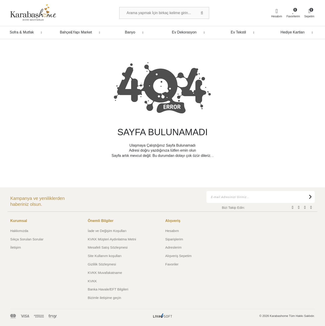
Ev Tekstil (244, 32)
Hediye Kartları (298, 32)
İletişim (15, 247)
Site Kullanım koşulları (105, 256)
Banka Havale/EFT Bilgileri (108, 289)
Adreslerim (173, 247)
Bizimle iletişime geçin (104, 298)
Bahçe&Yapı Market (81, 32)
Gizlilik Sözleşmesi (102, 264)
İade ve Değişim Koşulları (107, 231)
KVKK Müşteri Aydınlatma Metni (112, 239)
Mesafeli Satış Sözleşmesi (108, 247)
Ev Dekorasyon (189, 32)
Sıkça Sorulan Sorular (26, 239)
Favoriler (171, 264)
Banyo (135, 32)
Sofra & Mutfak (27, 32)
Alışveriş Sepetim (178, 256)
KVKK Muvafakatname (105, 273)
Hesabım (172, 231)
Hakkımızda (19, 231)
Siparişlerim (174, 239)
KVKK (92, 281)
